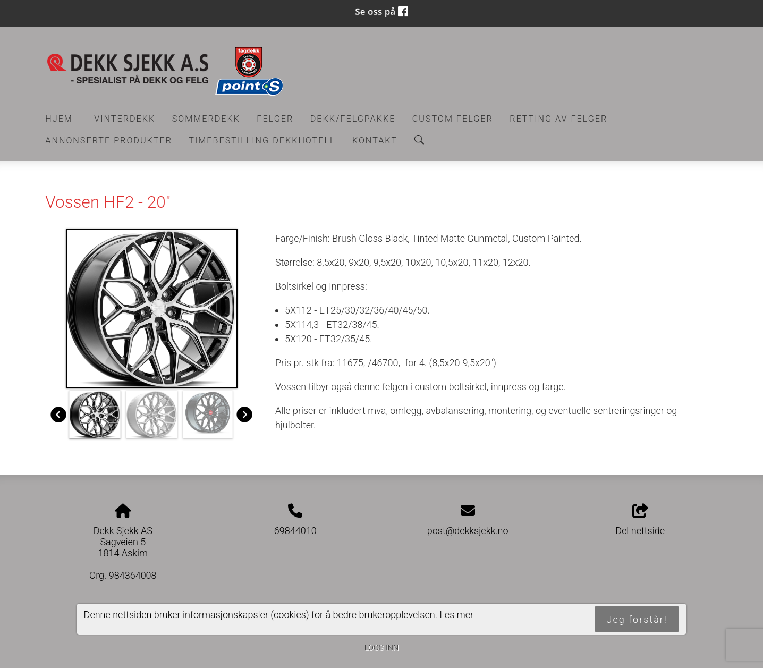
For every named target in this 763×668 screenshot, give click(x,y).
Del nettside (640, 520)
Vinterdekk (124, 119)
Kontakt (374, 141)
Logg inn (381, 648)
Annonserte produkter (108, 141)
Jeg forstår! (637, 619)
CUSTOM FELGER (452, 119)
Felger (275, 119)
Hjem (59, 119)
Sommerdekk (206, 119)
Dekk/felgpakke (353, 119)
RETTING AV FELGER (558, 119)
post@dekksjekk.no (467, 530)
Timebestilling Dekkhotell (262, 141)
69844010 (295, 530)
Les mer (456, 614)
